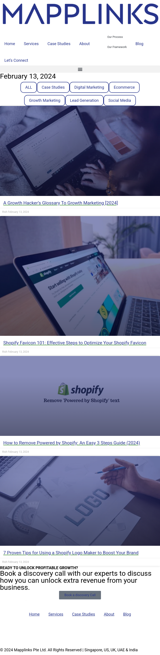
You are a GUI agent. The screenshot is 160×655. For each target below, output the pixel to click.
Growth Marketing (44, 100)
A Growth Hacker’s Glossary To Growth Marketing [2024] (60, 203)
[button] (80, 69)
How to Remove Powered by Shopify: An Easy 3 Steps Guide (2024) (71, 442)
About (84, 43)
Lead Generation (84, 100)
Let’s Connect (16, 60)
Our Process (115, 37)
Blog (139, 43)
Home (9, 43)
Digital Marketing (89, 87)
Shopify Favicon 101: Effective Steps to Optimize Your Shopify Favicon (74, 342)
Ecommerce (124, 87)
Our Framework (117, 47)
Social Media (119, 100)
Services (31, 43)
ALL (28, 87)
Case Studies (58, 43)
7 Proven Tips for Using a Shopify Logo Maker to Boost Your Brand (70, 552)
